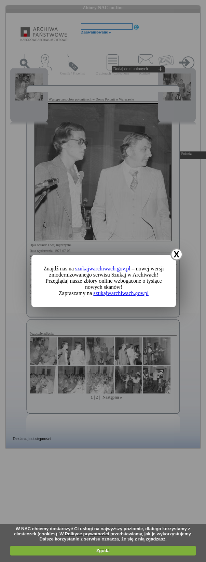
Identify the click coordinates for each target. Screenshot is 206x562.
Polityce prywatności (87, 533)
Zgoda (103, 550)
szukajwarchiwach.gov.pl (103, 268)
